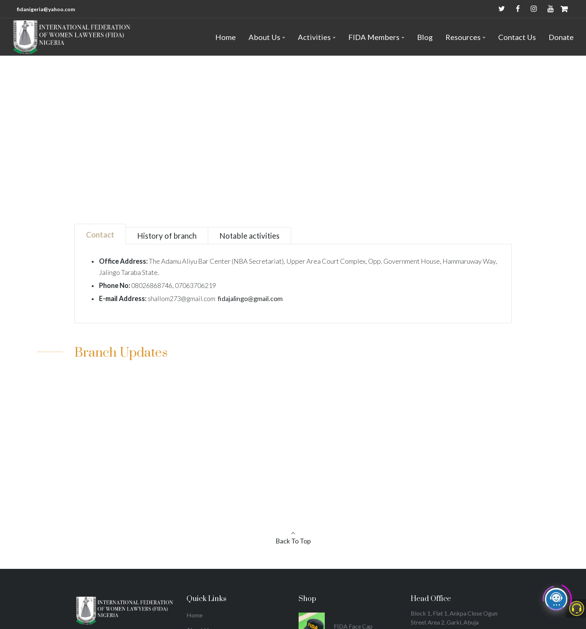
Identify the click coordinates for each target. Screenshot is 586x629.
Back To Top (293, 541)
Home (281, 125)
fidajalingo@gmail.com (250, 298)
